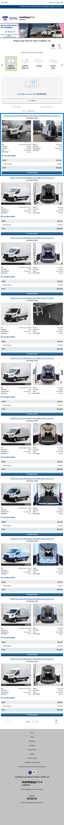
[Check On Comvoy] (34, 772)
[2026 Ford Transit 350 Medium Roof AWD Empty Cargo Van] (32, 539)
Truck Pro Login (32, 758)
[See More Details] (9, 155)
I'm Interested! (32, 173)
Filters (32, 101)
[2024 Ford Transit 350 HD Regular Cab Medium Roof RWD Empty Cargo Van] (32, 116)
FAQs (32, 737)
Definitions (32, 741)
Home (32, 732)
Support (32, 754)
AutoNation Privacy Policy (32, 762)
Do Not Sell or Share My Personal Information (32, 766)
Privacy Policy (32, 749)
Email (53, 46)
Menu (5, 2)
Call (59, 46)
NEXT (56, 721)
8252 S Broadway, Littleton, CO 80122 (49, 6)
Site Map (32, 745)
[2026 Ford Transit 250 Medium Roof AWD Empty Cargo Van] (32, 178)
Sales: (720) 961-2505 (27, 6)
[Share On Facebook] (30, 772)
